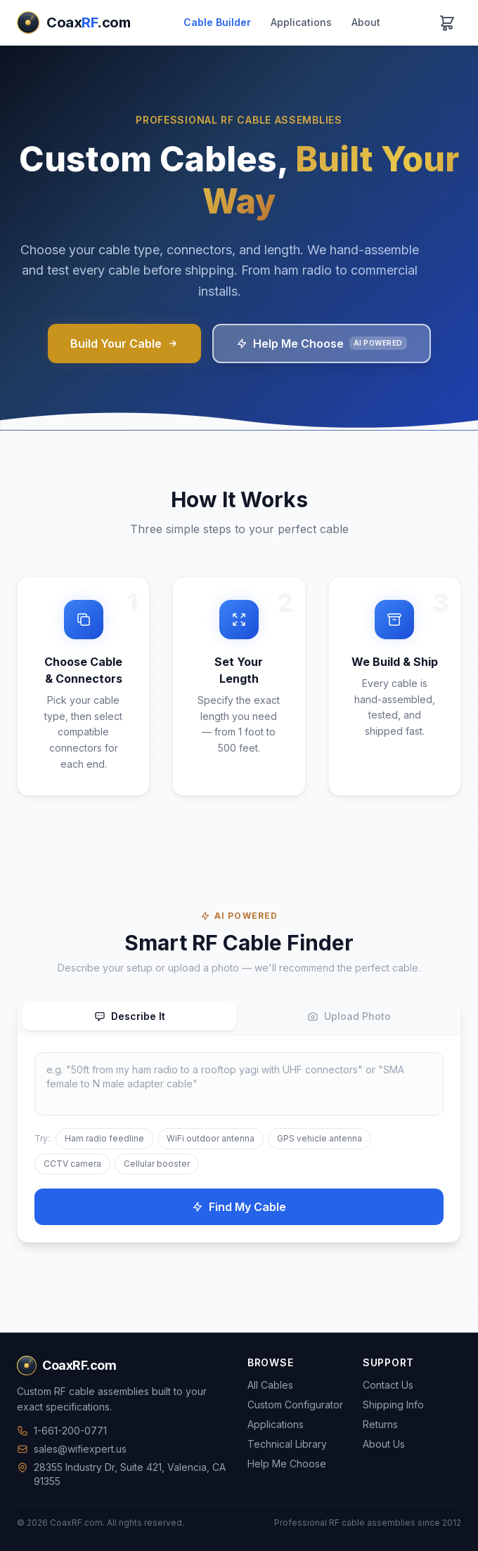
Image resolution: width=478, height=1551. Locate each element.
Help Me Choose (321, 343)
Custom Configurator (295, 1405)
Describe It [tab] (129, 1016)
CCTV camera (72, 1163)
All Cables (270, 1385)
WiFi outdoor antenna (210, 1138)
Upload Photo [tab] (349, 1016)
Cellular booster (157, 1163)
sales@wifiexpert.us (72, 1449)
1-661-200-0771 (62, 1431)
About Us (384, 1444)
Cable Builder (217, 22)
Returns (380, 1424)
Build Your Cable (124, 343)
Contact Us (388, 1385)
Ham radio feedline (104, 1138)
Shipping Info (393, 1405)
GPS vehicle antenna (319, 1138)
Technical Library (287, 1444)
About (365, 22)
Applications (301, 22)
